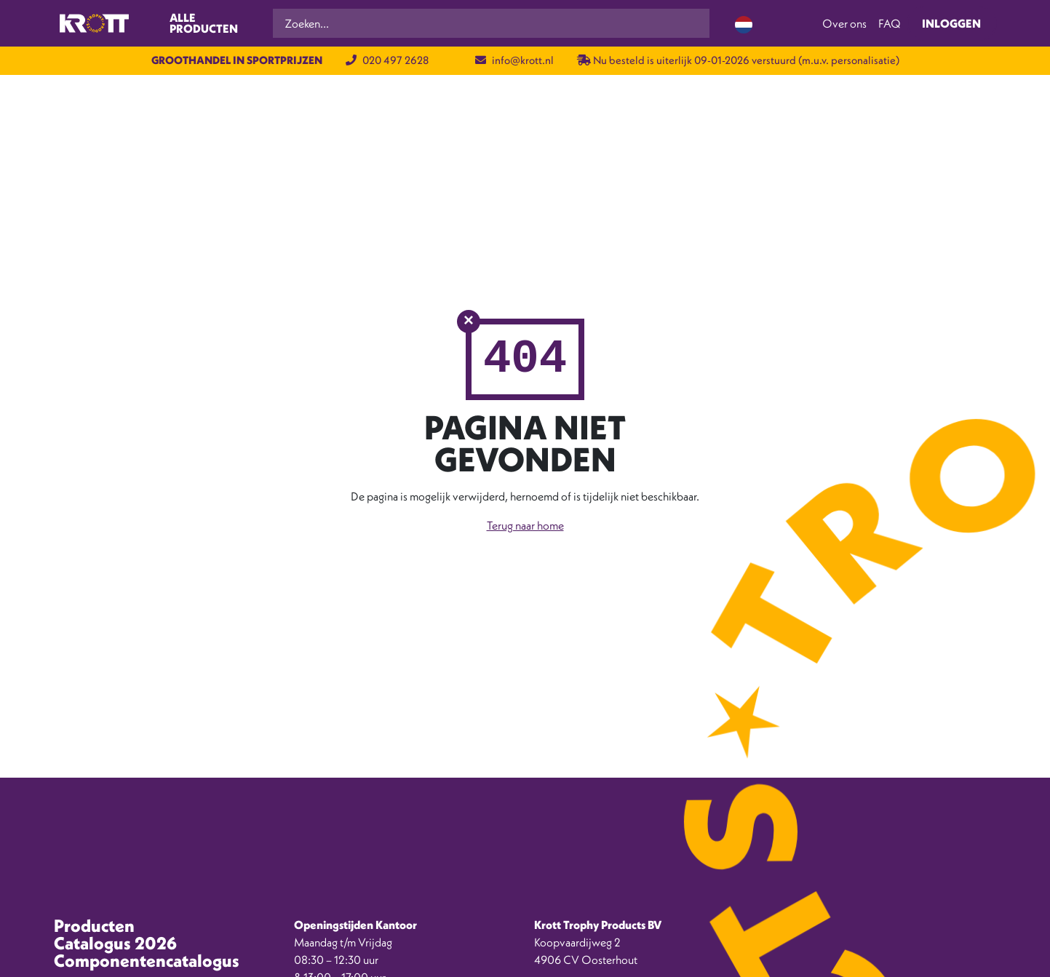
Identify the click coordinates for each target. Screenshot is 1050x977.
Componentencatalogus (146, 960)
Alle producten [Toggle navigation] (204, 23)
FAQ (889, 23)
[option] (984, 966)
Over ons (844, 23)
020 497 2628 (387, 60)
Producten (94, 925)
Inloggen (951, 23)
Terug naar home (525, 525)
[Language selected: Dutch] (744, 23)
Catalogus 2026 (115, 943)
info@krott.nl (514, 60)
